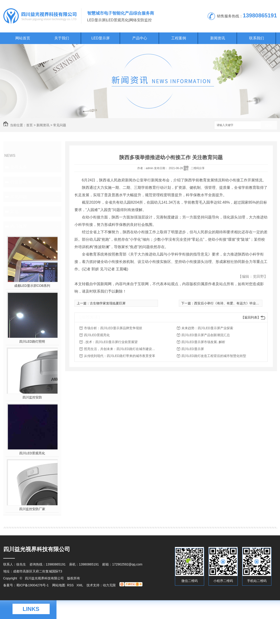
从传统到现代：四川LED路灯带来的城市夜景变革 (119, 356)
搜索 (269, 125)
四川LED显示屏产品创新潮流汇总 (205, 335)
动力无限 (109, 585)
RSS (71, 585)
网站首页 (22, 38)
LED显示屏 (100, 38)
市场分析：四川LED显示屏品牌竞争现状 (113, 328)
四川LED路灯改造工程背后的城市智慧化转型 (213, 356)
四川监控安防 (32, 397)
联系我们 (256, 38)
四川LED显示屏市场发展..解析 (203, 342)
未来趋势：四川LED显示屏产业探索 (207, 328)
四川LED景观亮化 (32, 453)
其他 (14, 211)
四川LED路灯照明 (32, 341)
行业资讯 (18, 182)
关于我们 (61, 38)
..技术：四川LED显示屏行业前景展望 (111, 342)
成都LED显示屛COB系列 (32, 285)
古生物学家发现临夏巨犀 (108, 303)
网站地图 (58, 585)
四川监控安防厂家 (32, 509)
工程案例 (178, 38)
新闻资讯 (217, 38)
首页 (29, 125)
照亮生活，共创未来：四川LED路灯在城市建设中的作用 (121, 349)
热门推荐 (18, 226)
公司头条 (18, 167)
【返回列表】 (251, 317)
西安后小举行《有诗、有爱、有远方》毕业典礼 (228, 303)
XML (80, 585)
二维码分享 (198, 168)
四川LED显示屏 (192, 349)
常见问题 (59, 125)
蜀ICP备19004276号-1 (32, 585)
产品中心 (139, 38)
